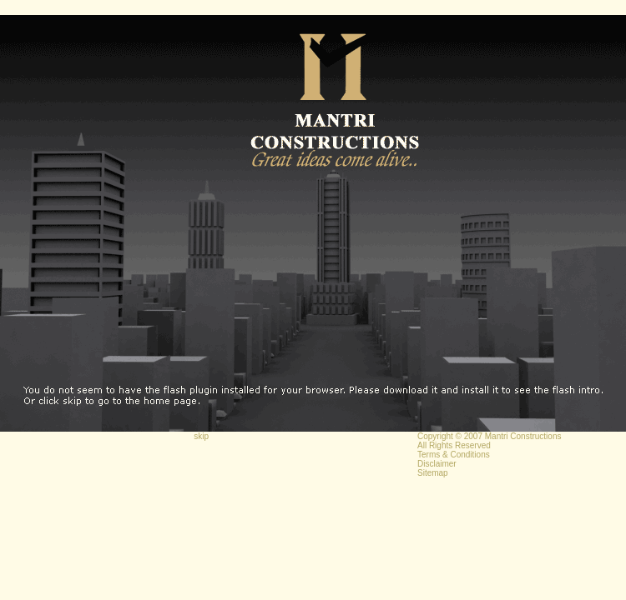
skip (201, 436)
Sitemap (432, 473)
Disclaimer (437, 463)
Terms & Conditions (453, 454)
